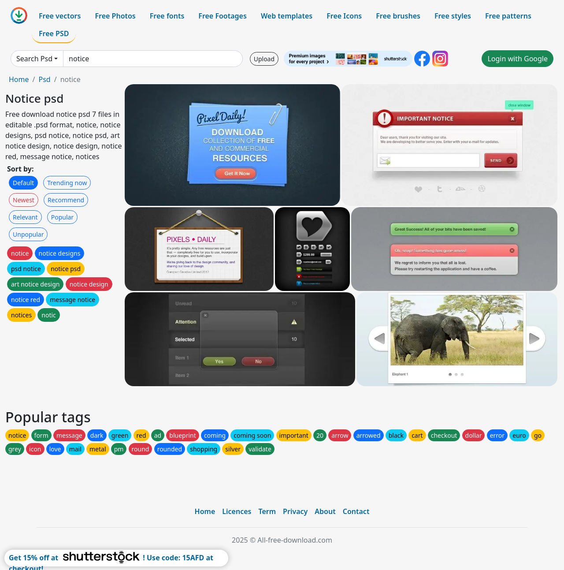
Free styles (452, 16)
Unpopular (28, 234)
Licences (236, 511)
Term (267, 511)
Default (23, 183)
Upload (264, 59)
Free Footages (222, 16)
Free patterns (508, 16)
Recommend (66, 200)
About (325, 511)
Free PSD (54, 33)
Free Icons (344, 16)
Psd (44, 79)
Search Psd (34, 58)
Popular (62, 217)
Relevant (25, 217)
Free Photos (115, 16)
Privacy (295, 511)
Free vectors (60, 16)
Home (19, 79)
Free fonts (167, 16)
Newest (23, 200)
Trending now (67, 183)
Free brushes (398, 16)
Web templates (286, 16)
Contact (356, 511)
